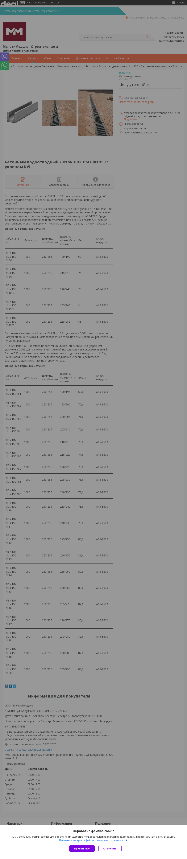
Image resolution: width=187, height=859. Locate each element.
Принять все (82, 848)
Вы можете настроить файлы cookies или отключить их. (92, 840)
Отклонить (110, 848)
